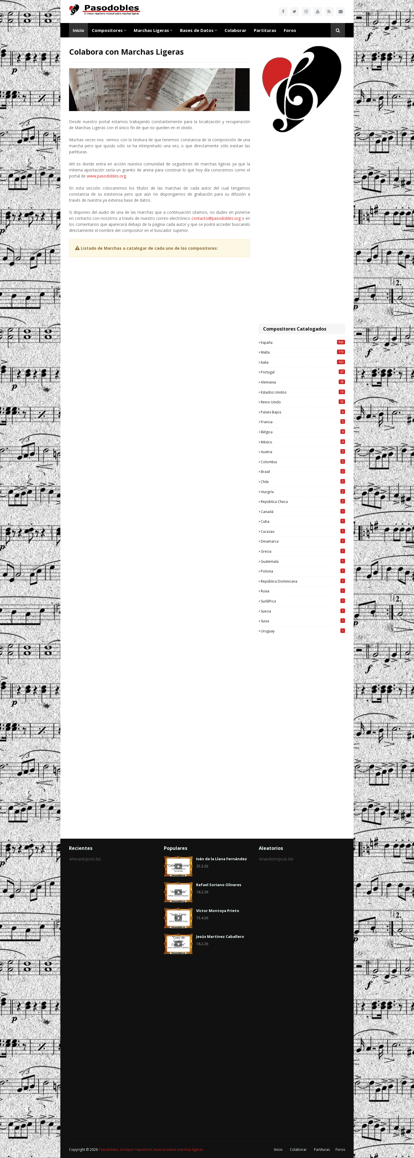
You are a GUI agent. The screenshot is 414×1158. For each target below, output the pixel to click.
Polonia (303, 571)
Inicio (278, 1149)
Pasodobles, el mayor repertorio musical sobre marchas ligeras (151, 1149)
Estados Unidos (303, 392)
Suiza (303, 620)
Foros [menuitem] (290, 30)
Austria (303, 451)
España (303, 342)
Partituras (322, 1149)
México (303, 441)
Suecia (303, 611)
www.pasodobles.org (106, 176)
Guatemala (303, 561)
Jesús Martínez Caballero (220, 936)
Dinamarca (303, 541)
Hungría (303, 491)
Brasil (303, 471)
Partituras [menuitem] (265, 30)
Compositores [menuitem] (107, 30)
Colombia (303, 461)
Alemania (303, 382)
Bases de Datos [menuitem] (197, 30)
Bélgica (303, 431)
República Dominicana (303, 581)
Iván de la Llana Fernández (221, 858)
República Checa (303, 501)
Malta (303, 352)
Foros (340, 1149)
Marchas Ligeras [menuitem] (151, 30)
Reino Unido (303, 402)
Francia (303, 421)
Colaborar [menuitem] (235, 30)
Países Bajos (303, 412)
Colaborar (298, 1149)
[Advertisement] (302, 228)
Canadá (303, 511)
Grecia (303, 551)
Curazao (303, 531)
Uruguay (303, 631)
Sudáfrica (303, 601)
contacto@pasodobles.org (216, 218)
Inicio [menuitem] (78, 30)
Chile (303, 481)
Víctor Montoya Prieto (217, 910)
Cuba (303, 521)
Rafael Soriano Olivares (218, 884)
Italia (303, 362)
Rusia (303, 591)
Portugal (303, 372)
